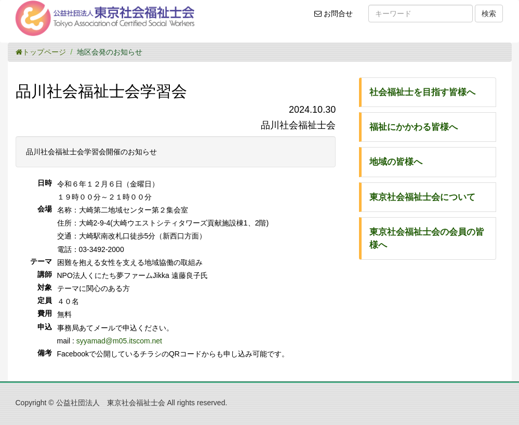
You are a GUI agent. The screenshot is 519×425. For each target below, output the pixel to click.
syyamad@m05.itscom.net (119, 341)
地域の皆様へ (395, 162)
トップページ (41, 52)
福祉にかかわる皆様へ (413, 127)
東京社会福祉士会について (422, 197)
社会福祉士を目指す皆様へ (422, 92)
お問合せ (337, 17)
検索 (489, 13)
